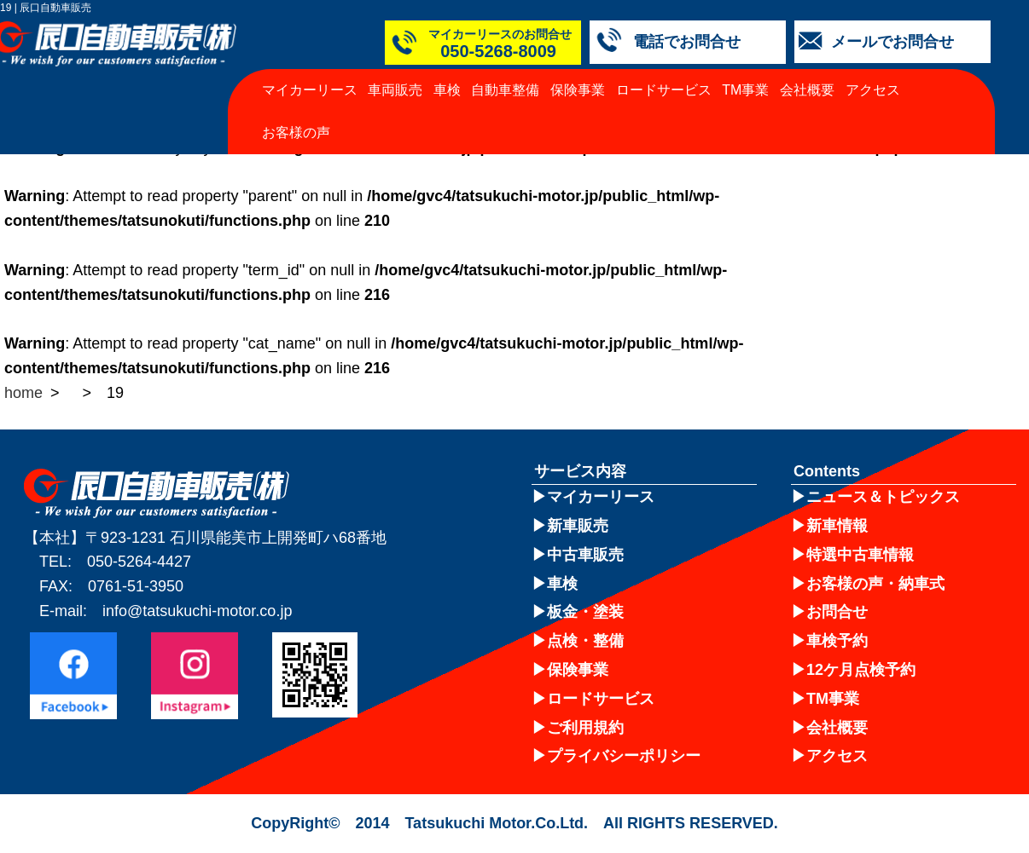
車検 (447, 90)
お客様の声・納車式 (875, 583)
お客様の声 (296, 132)
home (23, 392)
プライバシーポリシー (624, 755)
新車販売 (577, 525)
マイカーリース (310, 90)
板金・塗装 (585, 611)
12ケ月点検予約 (861, 669)
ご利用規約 (585, 727)
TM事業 (745, 90)
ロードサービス (664, 90)
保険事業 (577, 90)
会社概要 (807, 90)
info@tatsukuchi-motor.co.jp (197, 611)
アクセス (873, 90)
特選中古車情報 (860, 554)
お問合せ (837, 611)
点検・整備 (585, 640)
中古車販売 (585, 554)
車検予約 (837, 640)
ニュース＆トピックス (883, 496)
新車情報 (837, 525)
